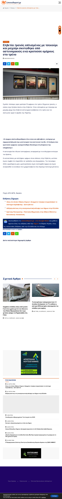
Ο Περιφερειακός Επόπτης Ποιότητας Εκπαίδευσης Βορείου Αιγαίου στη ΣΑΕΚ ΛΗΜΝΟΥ (30, 442)
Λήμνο (36, 224)
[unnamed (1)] (31, 363)
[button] (54, 278)
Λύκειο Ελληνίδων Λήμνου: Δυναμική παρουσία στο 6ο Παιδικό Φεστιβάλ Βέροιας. (28, 429)
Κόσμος (12, 8)
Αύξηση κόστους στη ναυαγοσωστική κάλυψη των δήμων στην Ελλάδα (33, 208)
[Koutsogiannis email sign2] (31, 453)
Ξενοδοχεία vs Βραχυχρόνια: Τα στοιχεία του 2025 (20, 417)
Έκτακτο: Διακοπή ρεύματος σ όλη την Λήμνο (18, 423)
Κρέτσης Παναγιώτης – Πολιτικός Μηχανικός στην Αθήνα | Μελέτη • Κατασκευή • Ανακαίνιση (32, 213)
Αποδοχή (53, 496)
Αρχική (5, 8)
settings (43, 497)
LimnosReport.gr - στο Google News (35, 221)
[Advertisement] (31, 25)
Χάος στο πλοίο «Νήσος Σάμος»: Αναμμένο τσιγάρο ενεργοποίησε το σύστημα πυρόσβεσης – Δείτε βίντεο (32, 203)
